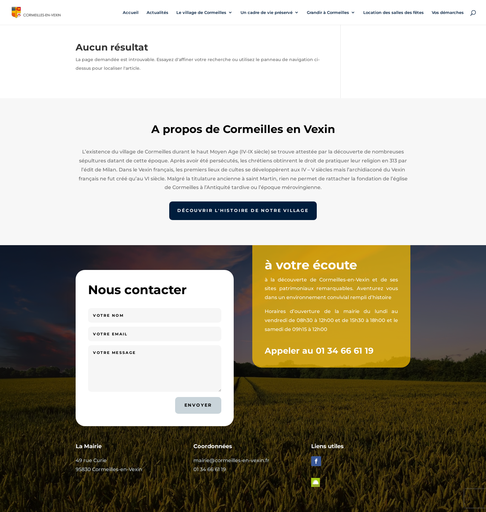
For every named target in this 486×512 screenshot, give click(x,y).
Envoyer (198, 405)
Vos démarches (448, 12)
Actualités (157, 12)
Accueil (131, 12)
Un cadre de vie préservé (267, 12)
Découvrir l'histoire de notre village (243, 210)
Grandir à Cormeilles (328, 12)
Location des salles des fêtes (393, 12)
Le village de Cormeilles (201, 12)
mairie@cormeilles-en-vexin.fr (231, 460)
